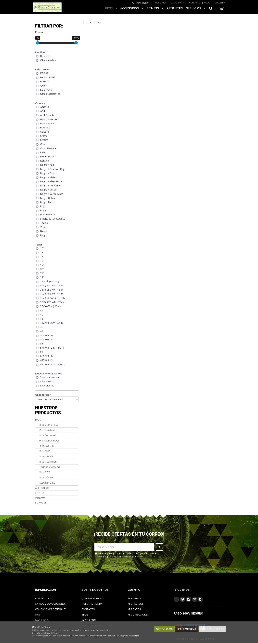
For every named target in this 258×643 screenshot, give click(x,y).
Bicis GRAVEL (46, 456)
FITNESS (154, 8)
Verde (43, 227)
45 (41, 326)
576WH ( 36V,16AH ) (52, 347)
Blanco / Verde (48, 119)
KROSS (44, 73)
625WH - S (46, 360)
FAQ (37, 614)
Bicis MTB (44, 472)
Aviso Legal (89, 620)
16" (42, 248)
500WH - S (46, 339)
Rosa (43, 210)
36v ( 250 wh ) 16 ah (51, 289)
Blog (207, 2)
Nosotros (161, 2)
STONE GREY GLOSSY (52, 218)
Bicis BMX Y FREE (48, 424)
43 (41, 318)
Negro (43, 235)
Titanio (44, 222)
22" (42, 277)
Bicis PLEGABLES (48, 461)
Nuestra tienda (91, 603)
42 (41, 314)
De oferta (45, 56)
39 (41, 310)
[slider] (37, 42)
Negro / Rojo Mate (51, 185)
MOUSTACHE (47, 77)
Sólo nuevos (47, 381)
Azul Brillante (47, 115)
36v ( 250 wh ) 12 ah (51, 285)
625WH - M (46, 355)
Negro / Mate (48, 177)
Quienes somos (91, 598)
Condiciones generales (50, 609)
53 (41, 343)
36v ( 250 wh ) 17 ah (51, 293)
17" (42, 252)
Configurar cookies (212, 629)
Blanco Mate (47, 123)
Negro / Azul (47, 164)
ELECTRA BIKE (47, 482)
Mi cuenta (220, 2)
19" (42, 260)
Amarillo (44, 106)
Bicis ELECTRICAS (49, 440)
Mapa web (41, 620)
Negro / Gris (47, 173)
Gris (42, 144)
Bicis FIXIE (44, 451)
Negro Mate (47, 202)
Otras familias (48, 60)
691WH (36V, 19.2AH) (52, 364)
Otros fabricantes (50, 93)
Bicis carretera (47, 430)
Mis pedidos (135, 603)
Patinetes (175, 8)
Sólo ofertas (47, 385)
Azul (42, 110)
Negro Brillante (48, 198)
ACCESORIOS (131, 8)
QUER (43, 85)
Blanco (44, 231)
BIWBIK (44, 81)
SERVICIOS (196, 8)
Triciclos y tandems (49, 466)
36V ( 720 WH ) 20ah (52, 302)
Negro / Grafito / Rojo (52, 169)
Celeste (44, 131)
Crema (44, 135)
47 (41, 331)
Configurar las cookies (128, 635)
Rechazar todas (187, 629)
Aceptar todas (164, 629)
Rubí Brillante (47, 214)
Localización (178, 2)
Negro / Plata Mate (51, 181)
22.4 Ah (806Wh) (49, 281)
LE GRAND (46, 89)
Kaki (42, 152)
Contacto (194, 2)
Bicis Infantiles (47, 477)
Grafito (44, 139)
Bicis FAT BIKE (47, 445)
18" (42, 256)
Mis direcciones (138, 614)
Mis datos (134, 609)
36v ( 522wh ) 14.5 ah (52, 298)
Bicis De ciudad (47, 435)
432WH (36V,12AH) (51, 322)
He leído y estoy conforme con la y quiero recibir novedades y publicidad (125, 555)
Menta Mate (47, 156)
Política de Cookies (52, 632)
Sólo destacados (49, 377)
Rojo (42, 206)
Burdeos (45, 127)
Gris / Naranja (48, 148)
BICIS (111, 8)
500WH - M (46, 335)
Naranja (44, 160)
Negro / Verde (48, 189)
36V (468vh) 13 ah (50, 306)
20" (42, 269)
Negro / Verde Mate (51, 193)
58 (41, 351)
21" (42, 273)
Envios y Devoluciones (50, 603)
